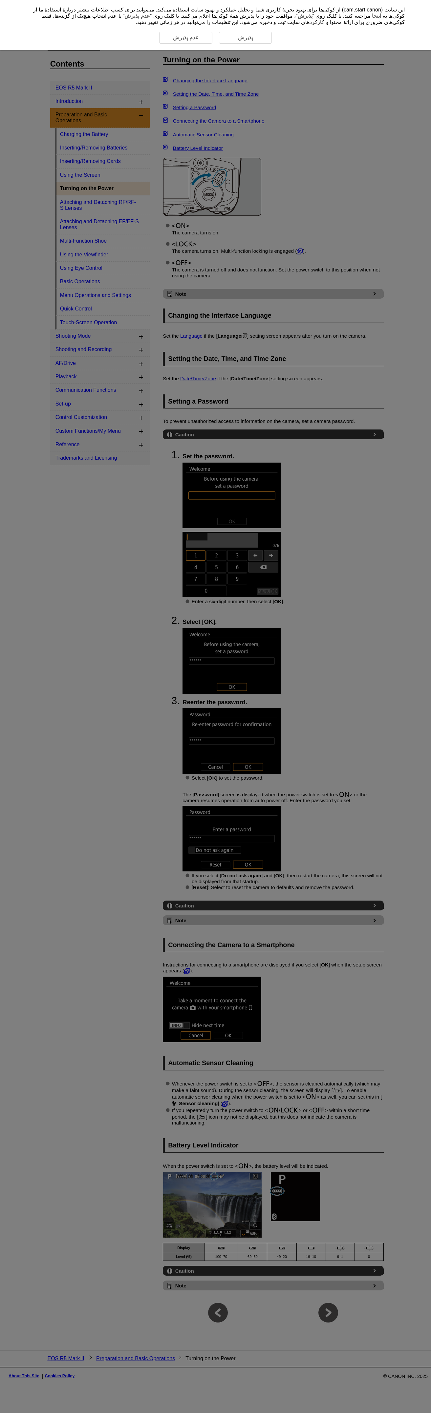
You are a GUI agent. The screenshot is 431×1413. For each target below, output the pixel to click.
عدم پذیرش (137, 16)
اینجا (376, 16)
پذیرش (305, 16)
